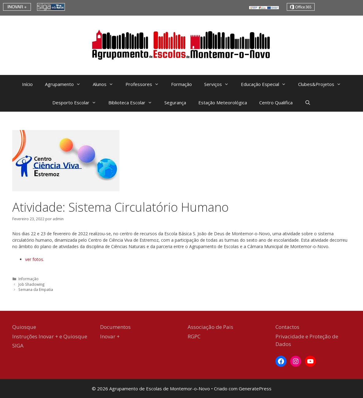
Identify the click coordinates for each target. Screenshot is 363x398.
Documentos (115, 326)
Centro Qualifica (276, 102)
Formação (181, 84)
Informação (28, 278)
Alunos (106, 84)
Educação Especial (266, 84)
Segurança (175, 102)
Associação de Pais (210, 326)
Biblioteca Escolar (133, 102)
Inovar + (110, 336)
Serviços (219, 84)
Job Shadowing (31, 284)
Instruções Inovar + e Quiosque (49, 336)
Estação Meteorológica (222, 102)
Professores (145, 84)
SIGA (18, 345)
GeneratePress (255, 388)
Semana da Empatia (35, 289)
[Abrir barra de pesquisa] (308, 102)
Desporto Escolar (77, 102)
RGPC (194, 336)
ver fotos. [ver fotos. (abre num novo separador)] (34, 259)
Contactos (287, 326)
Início (27, 84)
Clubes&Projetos (322, 84)
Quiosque (24, 326)
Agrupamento (66, 84)
